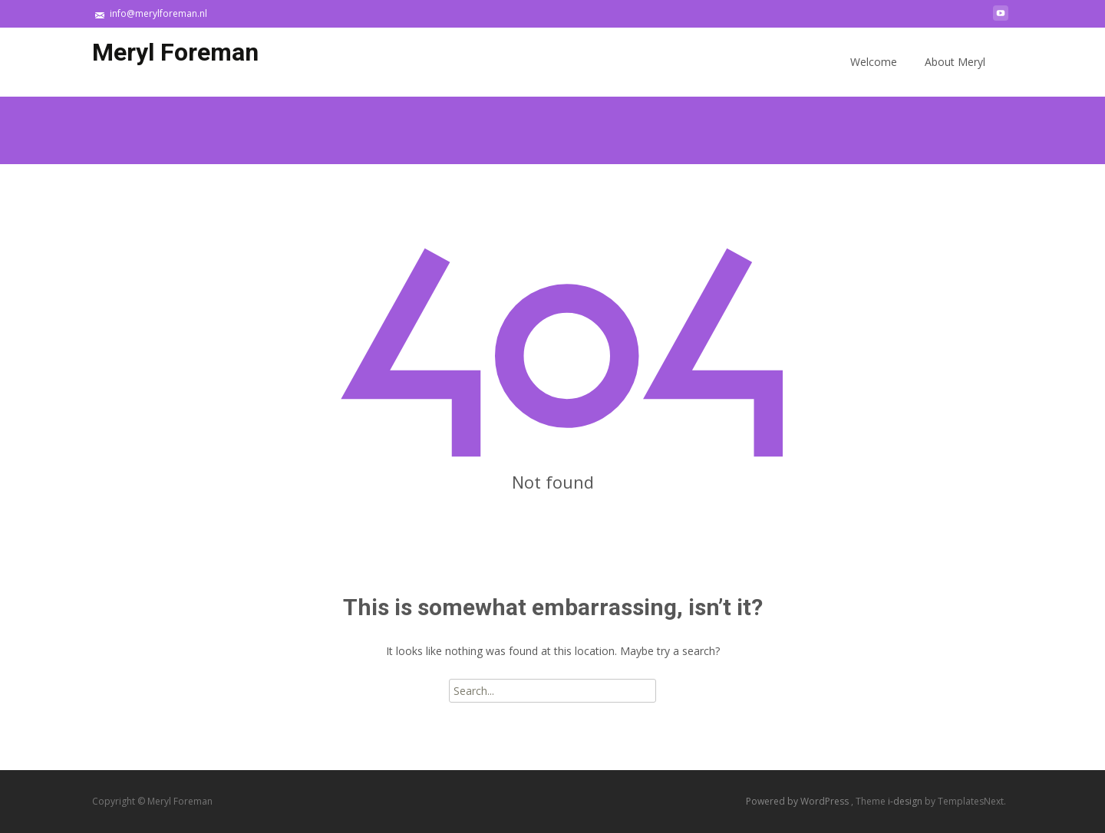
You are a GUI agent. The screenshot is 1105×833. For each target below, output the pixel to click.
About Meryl (955, 75)
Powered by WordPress (798, 801)
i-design (906, 801)
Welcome (873, 75)
